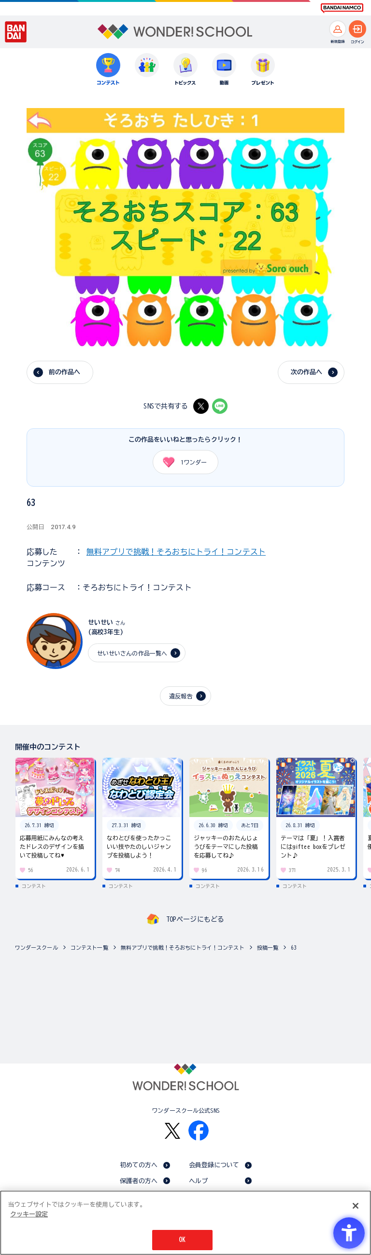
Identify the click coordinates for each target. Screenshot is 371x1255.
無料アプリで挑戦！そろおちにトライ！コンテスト (176, 552)
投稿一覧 (268, 947)
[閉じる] (355, 1205)
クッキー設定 (29, 1214)
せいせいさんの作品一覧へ (132, 653)
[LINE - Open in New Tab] (220, 406)
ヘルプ (198, 1181)
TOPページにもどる (195, 919)
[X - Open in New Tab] (201, 406)
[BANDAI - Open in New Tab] (16, 31)
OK (182, 1240)
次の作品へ (307, 372)
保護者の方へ (139, 1181)
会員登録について (214, 1165)
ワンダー (181, 462)
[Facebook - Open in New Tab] (198, 1130)
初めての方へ (139, 1165)
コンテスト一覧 (89, 947)
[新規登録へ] (337, 29)
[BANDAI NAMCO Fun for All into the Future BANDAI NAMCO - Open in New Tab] (342, 8)
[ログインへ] (357, 29)
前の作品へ (65, 372)
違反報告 (181, 696)
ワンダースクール (36, 947)
